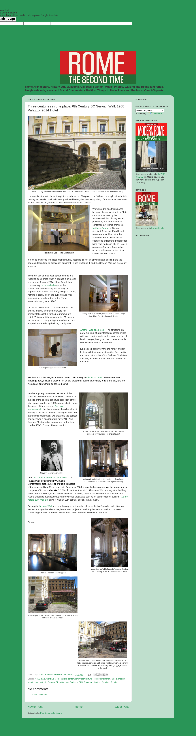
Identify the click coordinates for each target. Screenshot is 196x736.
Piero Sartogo (62, 682)
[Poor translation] (11, 19)
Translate (154, 113)
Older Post (122, 706)
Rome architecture (92, 682)
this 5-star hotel (94, 377)
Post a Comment (39, 694)
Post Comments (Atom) (51, 713)
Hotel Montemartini (101, 679)
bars (43, 679)
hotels (114, 679)
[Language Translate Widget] (150, 110)
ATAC (37, 679)
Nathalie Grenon (47, 682)
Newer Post (35, 706)
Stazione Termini (109, 682)
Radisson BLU (76, 682)
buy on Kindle (157, 228)
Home (79, 706)
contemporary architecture (80, 679)
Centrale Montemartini (56, 679)
